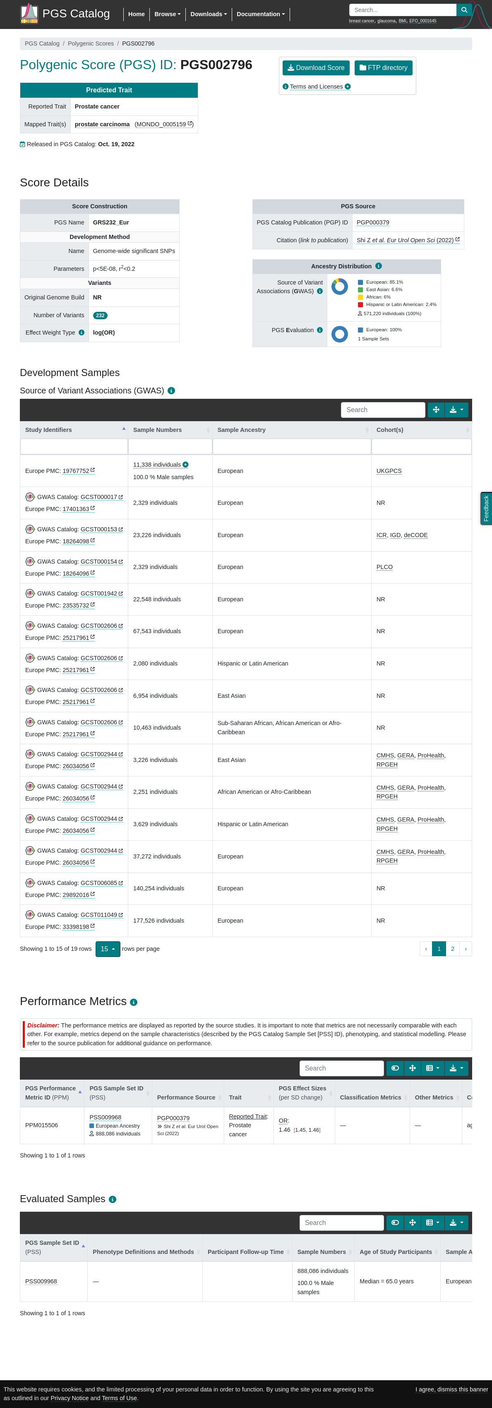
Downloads (206, 14)
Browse (165, 14)
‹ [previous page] (426, 948)
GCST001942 (99, 593)
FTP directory (384, 67)
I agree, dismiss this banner (451, 1389)
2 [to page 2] (452, 948)
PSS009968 (105, 1117)
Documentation (258, 14)
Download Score (316, 67)
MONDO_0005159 (161, 124)
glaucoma (386, 21)
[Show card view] (395, 1068)
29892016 (75, 895)
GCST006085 (99, 883)
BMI (402, 21)
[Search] (383, 410)
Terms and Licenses (316, 86)
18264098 (75, 541)
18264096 (75, 573)
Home (136, 14)
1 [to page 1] (439, 948)
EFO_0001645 (422, 21)
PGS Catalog (42, 43)
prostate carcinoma (102, 124)
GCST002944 (99, 754)
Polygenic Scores (91, 43)
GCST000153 (99, 529)
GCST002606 (99, 625)
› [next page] (466, 948)
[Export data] (456, 410)
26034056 (75, 766)
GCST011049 (99, 914)
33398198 (75, 926)
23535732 (75, 605)
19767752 (75, 471)
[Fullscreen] (436, 410)
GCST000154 (99, 561)
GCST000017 (99, 497)
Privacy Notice (69, 1398)
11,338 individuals (157, 464)
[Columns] (433, 1068)
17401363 (75, 509)
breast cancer (361, 21)
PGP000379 (373, 222)
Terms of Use (119, 1398)
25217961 (75, 637)
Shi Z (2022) (405, 240)
